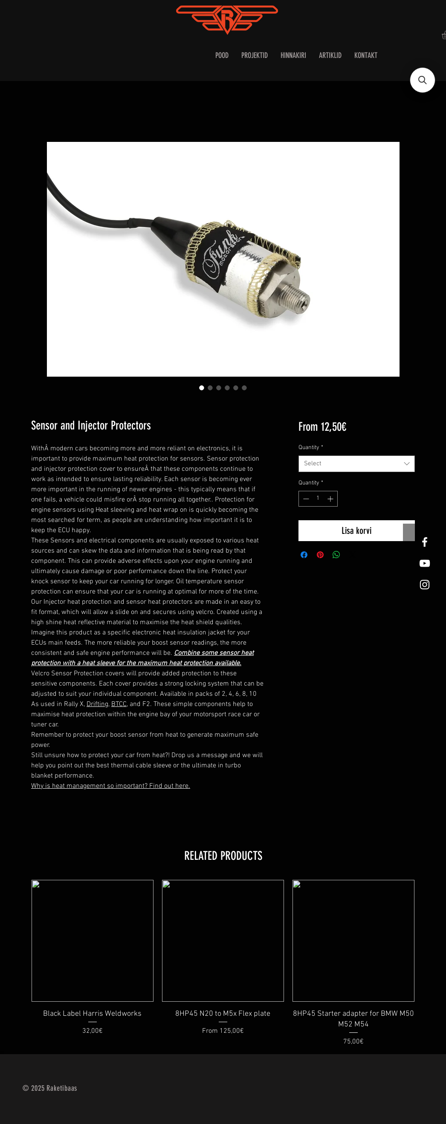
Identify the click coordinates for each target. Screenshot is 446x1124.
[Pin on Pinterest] (320, 555)
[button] (422, 80)
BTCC (119, 704)
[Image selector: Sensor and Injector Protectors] (201, 387)
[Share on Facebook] (304, 555)
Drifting (97, 704)
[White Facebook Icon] (424, 542)
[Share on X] (353, 555)
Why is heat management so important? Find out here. (110, 786)
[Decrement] (305, 498)
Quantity (310, 447)
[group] (223, 963)
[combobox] (356, 463)
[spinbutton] (318, 498)
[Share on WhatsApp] (336, 555)
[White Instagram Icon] (424, 584)
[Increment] (331, 498)
